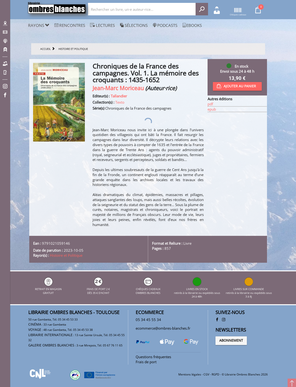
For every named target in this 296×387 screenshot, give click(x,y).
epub (212, 109)
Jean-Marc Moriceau (118, 88)
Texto (119, 102)
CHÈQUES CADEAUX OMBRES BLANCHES (148, 288)
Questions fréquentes (153, 356)
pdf (210, 103)
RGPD (215, 374)
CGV (206, 374)
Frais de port (146, 361)
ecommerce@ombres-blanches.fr (163, 328)
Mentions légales (189, 374)
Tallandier (119, 96)
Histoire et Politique (66, 255)
